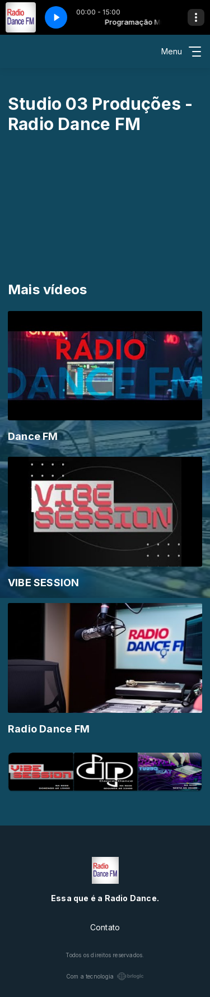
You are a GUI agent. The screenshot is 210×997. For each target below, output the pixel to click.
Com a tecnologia (105, 976)
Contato (105, 927)
